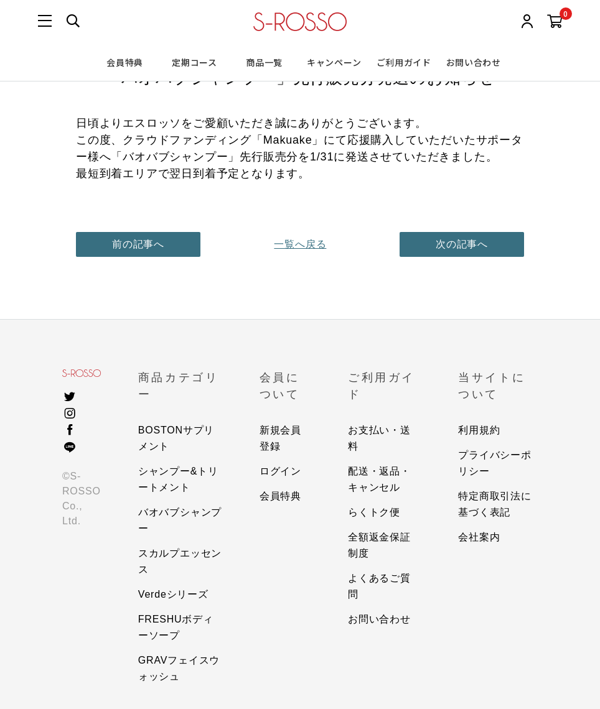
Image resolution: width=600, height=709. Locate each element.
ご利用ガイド (404, 62)
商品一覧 (264, 62)
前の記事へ (138, 244)
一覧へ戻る (300, 244)
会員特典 (124, 62)
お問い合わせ (473, 62)
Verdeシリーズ (173, 594)
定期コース (194, 62)
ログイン (280, 471)
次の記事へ (462, 244)
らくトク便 (374, 512)
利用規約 (479, 430)
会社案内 (479, 537)
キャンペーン (334, 62)
